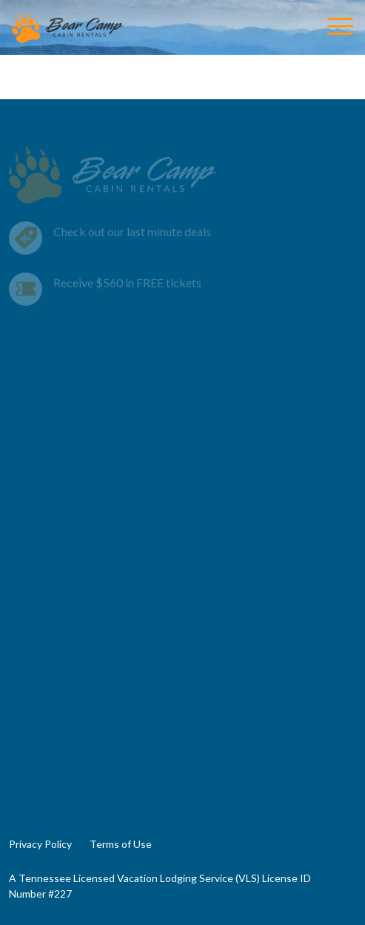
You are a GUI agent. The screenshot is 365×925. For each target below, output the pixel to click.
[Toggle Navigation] (340, 27)
